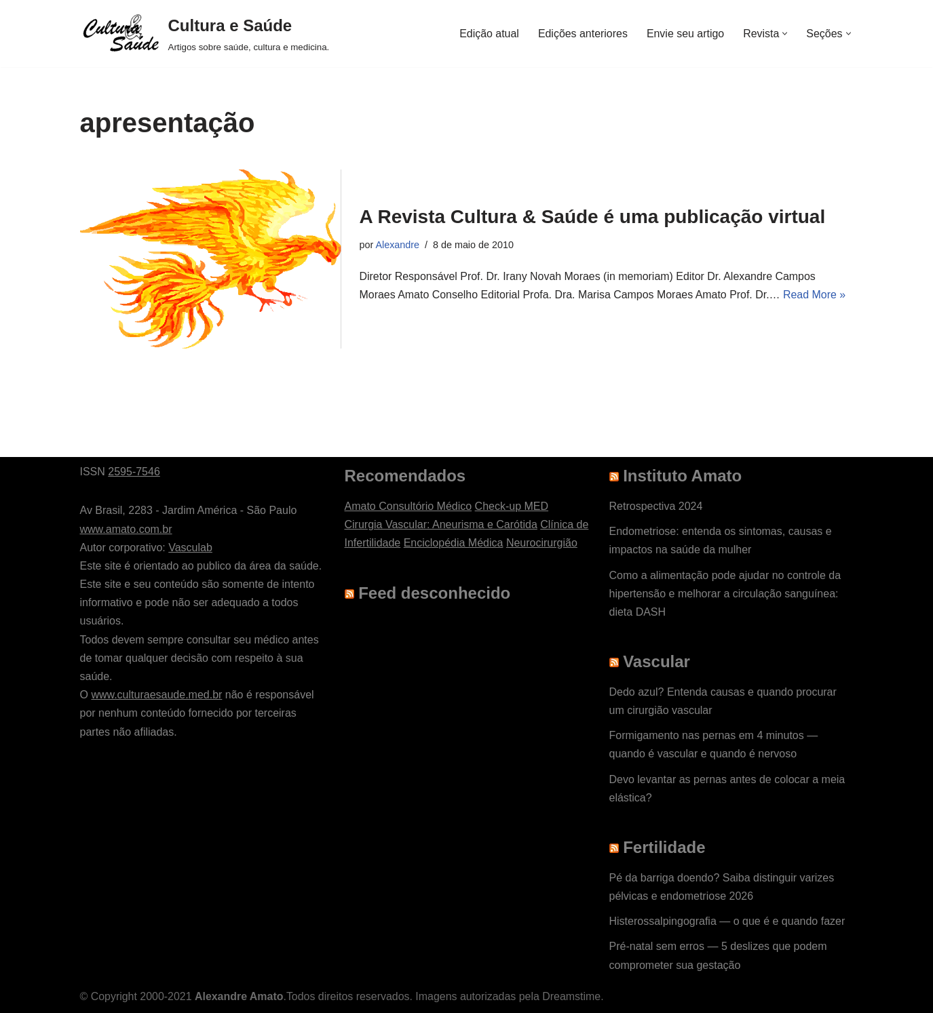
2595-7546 (134, 471)
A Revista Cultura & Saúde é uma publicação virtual (593, 216)
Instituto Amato (682, 475)
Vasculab (190, 547)
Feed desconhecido (434, 593)
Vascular (656, 661)
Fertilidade (664, 847)
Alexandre (398, 244)
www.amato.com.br (126, 529)
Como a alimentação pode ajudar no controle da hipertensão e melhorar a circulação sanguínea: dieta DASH (725, 594)
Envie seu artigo (685, 33)
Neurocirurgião (541, 543)
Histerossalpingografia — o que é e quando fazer (727, 921)
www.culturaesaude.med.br (156, 694)
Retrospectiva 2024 (656, 506)
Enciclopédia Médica (453, 543)
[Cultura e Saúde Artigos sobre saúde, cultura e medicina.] (205, 33)
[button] (784, 33)
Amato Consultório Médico (408, 506)
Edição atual (488, 33)
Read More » (816, 294)
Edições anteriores (582, 33)
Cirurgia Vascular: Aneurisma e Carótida (441, 524)
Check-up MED (511, 506)
